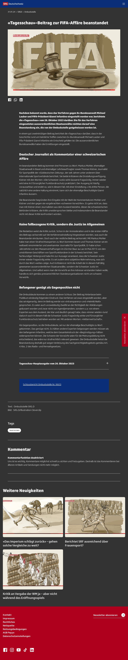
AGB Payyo (8, 632)
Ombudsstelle (30, 12)
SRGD (20, 12)
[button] (123, 3)
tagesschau (14, 430)
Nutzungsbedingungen (15, 629)
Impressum (9, 618)
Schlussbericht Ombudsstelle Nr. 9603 (42, 384)
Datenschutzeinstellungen (16, 636)
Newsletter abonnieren (109, 615)
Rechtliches (9, 622)
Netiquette (8, 625)
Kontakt (7, 615)
